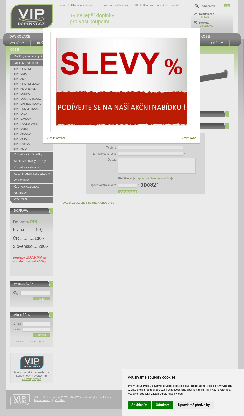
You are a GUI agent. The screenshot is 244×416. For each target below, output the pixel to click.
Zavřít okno (189, 138)
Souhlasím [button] (139, 405)
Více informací (56, 138)
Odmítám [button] (163, 405)
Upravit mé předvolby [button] (194, 405)
